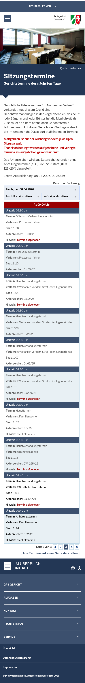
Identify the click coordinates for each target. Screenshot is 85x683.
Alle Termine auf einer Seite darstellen (50, 553)
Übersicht (9, 648)
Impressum (10, 667)
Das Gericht (13, 584)
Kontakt (10, 610)
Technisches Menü (40, 6)
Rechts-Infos (14, 623)
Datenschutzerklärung (17, 657)
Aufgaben (11, 597)
